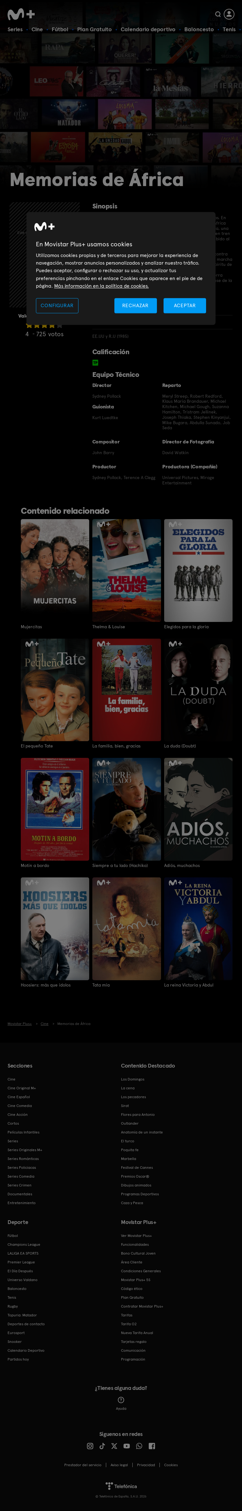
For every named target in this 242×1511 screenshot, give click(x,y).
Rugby (13, 1306)
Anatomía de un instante (142, 1132)
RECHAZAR (135, 305)
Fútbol (60, 29)
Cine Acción (18, 1114)
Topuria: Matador (22, 1315)
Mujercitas (31, 626)
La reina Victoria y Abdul (188, 984)
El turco (127, 1141)
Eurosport (16, 1333)
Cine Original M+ (22, 1088)
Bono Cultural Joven (138, 1253)
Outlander (130, 1123)
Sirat (125, 1106)
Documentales (20, 1194)
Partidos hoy (18, 1359)
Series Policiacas (22, 1167)
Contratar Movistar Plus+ (142, 1306)
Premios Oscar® (135, 1176)
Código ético (131, 1288)
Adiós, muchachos (182, 865)
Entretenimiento (22, 1203)
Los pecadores (133, 1097)
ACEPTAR (185, 305)
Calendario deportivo (148, 29)
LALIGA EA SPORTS (23, 1253)
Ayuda (121, 1404)
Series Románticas (23, 1159)
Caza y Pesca (132, 1203)
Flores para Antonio (138, 1114)
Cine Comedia (20, 1106)
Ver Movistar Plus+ (136, 1235)
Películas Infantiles (23, 1132)
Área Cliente (131, 1262)
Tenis (229, 29)
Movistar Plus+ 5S (135, 1280)
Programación (133, 1359)
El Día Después (20, 1271)
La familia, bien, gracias (116, 745)
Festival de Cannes (137, 1167)
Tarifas (126, 1315)
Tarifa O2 (129, 1324)
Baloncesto (199, 29)
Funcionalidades (135, 1244)
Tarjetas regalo (134, 1341)
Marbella (128, 1159)
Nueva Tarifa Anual (137, 1333)
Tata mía (101, 984)
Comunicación (133, 1350)
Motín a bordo (35, 865)
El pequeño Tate (37, 745)
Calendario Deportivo (26, 1350)
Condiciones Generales (141, 1271)
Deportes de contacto (26, 1324)
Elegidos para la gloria (186, 626)
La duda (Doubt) (180, 745)
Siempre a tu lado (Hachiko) (120, 865)
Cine (37, 29)
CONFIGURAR (57, 305)
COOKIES (171, 1465)
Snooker (15, 1341)
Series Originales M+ (25, 1150)
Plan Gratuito (94, 29)
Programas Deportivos (140, 1194)
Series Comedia (21, 1176)
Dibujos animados (136, 1185)
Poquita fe (130, 1150)
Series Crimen (20, 1185)
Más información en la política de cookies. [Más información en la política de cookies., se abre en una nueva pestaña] (101, 286)
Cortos (13, 1123)
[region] (121, 268)
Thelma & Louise (108, 626)
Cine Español (19, 1097)
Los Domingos (132, 1079)
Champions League (24, 1244)
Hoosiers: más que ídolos (46, 984)
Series (15, 29)
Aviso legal (119, 1465)
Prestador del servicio (82, 1465)
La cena (128, 1088)
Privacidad (146, 1465)
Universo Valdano (22, 1280)
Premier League (21, 1262)
